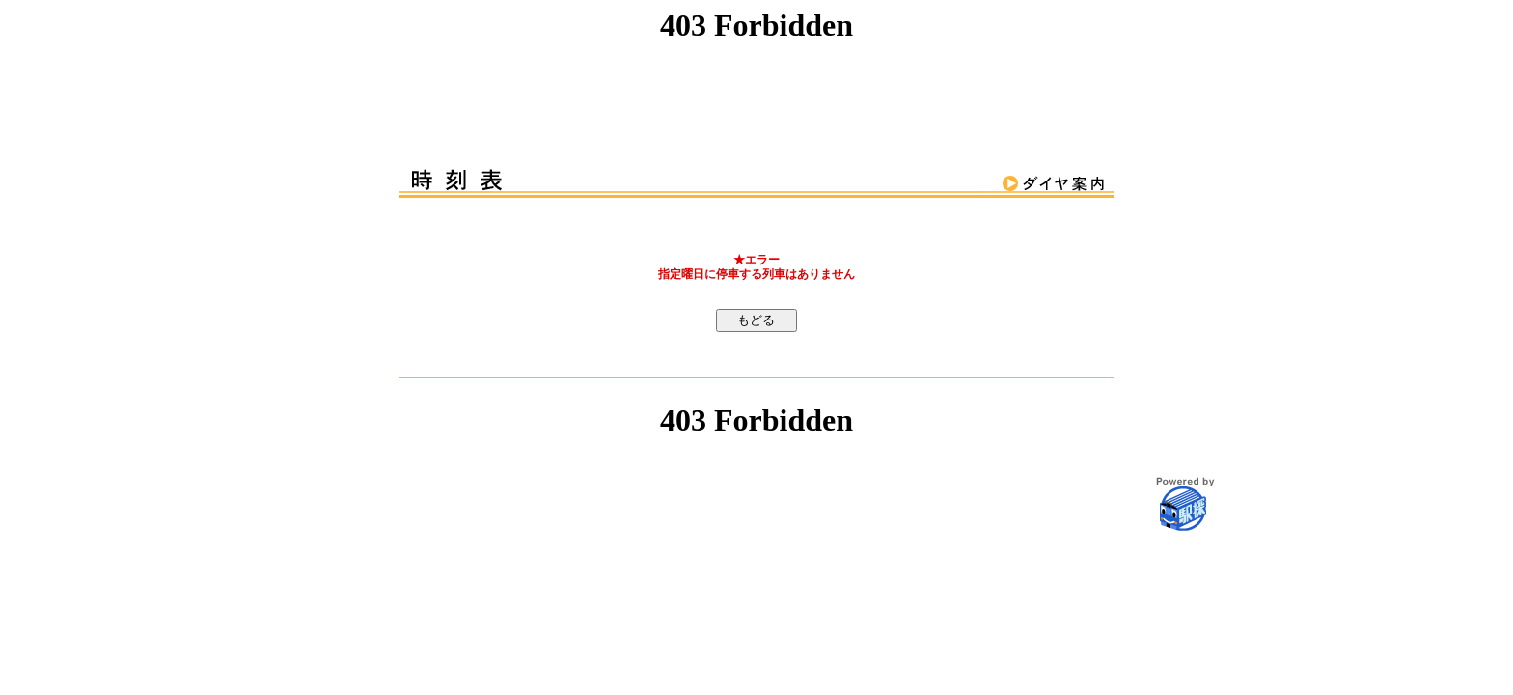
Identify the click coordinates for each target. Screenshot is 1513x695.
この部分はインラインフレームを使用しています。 (756, 69)
